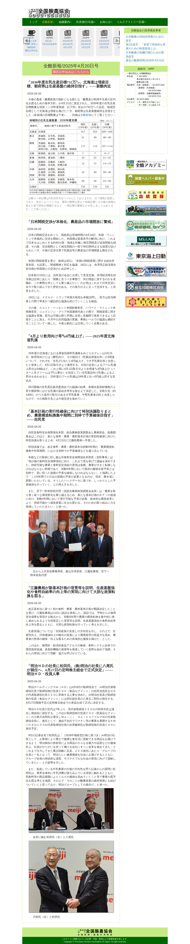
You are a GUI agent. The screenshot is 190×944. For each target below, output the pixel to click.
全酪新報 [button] (49, 21)
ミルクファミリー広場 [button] (131, 21)
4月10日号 (68, 44)
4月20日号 (68, 41)
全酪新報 (85, 114)
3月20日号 (86, 41)
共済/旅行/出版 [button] (85, 21)
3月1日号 (86, 47)
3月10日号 (86, 44)
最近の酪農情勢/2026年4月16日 (145, 60)
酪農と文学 (31, 41)
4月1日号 (67, 47)
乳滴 (31, 38)
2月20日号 (104, 41)
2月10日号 (104, 44)
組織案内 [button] (65, 21)
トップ (33, 21)
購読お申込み (31, 50)
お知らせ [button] (106, 21)
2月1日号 (104, 47)
